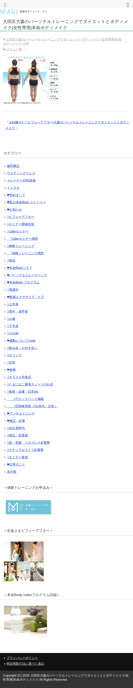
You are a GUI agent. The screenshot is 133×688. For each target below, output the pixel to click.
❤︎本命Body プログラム (23, 282)
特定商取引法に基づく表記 (25, 663)
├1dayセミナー (18, 231)
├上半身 (12, 304)
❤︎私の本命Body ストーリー (26, 202)
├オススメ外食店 (19, 377)
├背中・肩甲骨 (17, 311)
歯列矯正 (13, 166)
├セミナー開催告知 (20, 224)
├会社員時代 (16, 428)
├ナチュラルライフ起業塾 (25, 450)
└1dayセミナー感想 (22, 238)
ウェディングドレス (21, 173)
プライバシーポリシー (22, 658)
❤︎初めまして (16, 195)
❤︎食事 (11, 369)
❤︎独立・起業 (16, 420)
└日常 (11, 362)
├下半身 (12, 326)
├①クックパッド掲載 (25, 399)
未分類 (11, 471)
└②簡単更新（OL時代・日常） (32, 406)
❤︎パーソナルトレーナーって (27, 275)
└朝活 (11, 260)
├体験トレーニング (20, 246)
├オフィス (14, 355)
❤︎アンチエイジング (21, 413)
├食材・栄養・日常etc (23, 391)
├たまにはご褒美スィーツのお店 (30, 384)
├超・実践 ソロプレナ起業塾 (28, 442)
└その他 (12, 333)
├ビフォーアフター (20, 217)
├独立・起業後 (17, 435)
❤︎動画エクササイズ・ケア (25, 297)
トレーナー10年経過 (21, 180)
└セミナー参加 (17, 457)
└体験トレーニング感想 (25, 253)
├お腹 (11, 318)
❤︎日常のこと (16, 464)
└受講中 (12, 289)
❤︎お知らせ (14, 209)
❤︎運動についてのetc (21, 340)
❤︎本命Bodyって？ (19, 267)
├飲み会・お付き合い (22, 348)
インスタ (13, 187)
